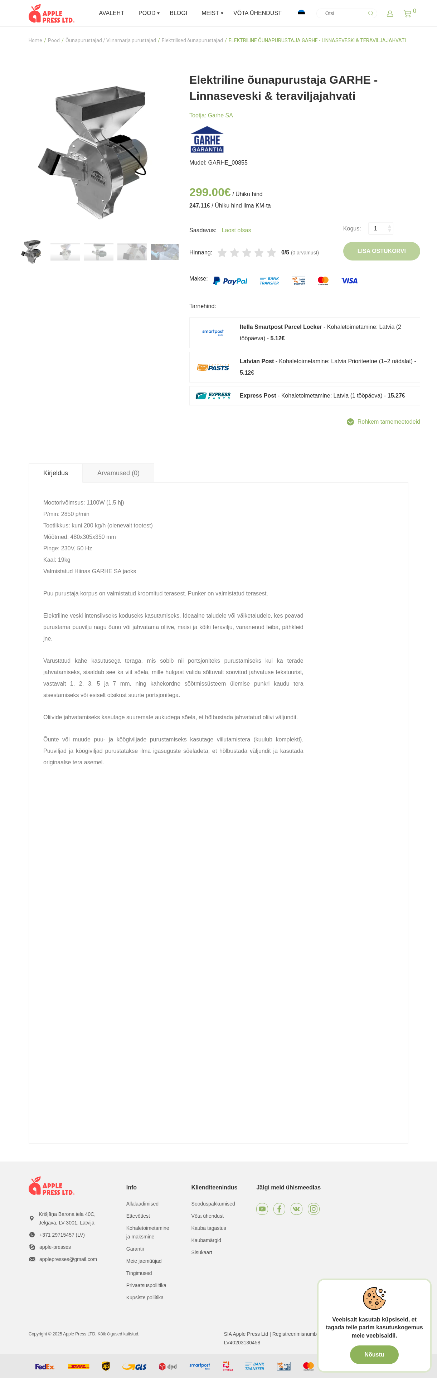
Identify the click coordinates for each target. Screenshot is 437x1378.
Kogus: (352, 228)
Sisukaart (201, 1252)
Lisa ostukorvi (382, 251)
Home (35, 40)
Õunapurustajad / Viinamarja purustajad (110, 40)
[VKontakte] (296, 1209)
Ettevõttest (138, 1216)
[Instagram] (314, 1209)
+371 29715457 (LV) (62, 1235)
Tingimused (139, 1273)
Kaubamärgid (206, 1240)
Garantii (135, 1249)
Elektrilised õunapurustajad (192, 40)
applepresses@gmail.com (68, 1259)
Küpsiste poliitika (145, 1297)
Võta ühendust (207, 1216)
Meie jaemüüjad (144, 1261)
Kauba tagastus (208, 1228)
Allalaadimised (142, 1204)
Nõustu (374, 1355)
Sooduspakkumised (213, 1204)
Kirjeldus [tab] (55, 473)
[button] (407, 13)
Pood (54, 40)
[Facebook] (279, 1209)
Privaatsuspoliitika (146, 1285)
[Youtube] (262, 1209)
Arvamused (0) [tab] (118, 473)
